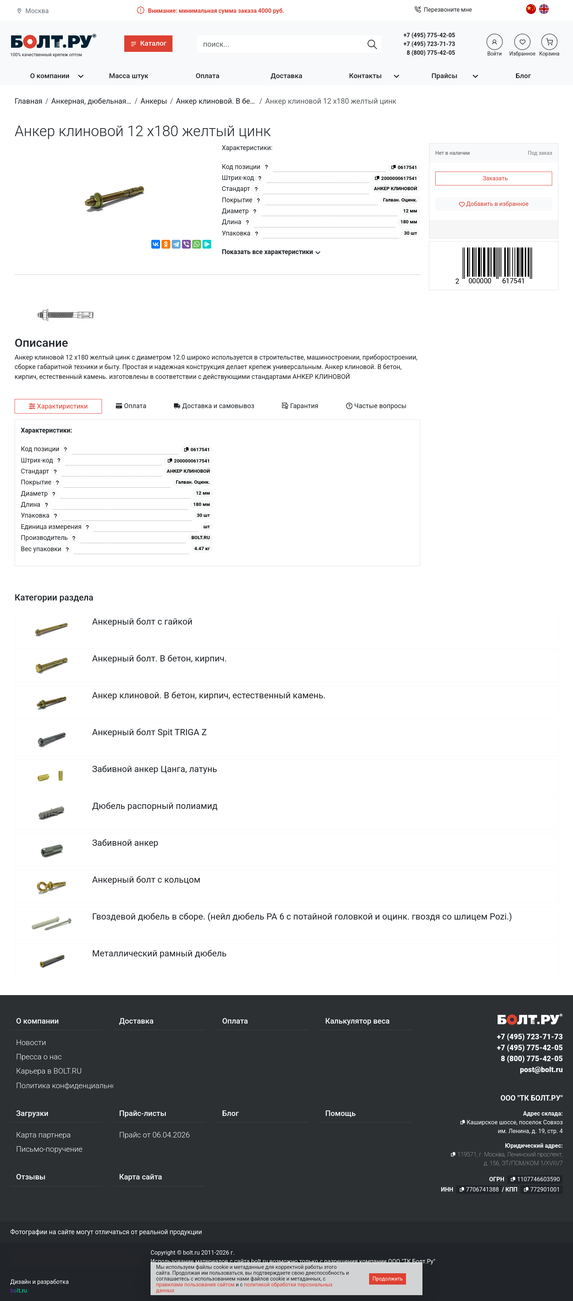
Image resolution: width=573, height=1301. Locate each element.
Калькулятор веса (357, 1021)
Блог (523, 76)
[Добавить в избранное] (493, 204)
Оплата (207, 76)
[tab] (58, 406)
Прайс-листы (142, 1113)
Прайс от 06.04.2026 (154, 1135)
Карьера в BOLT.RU (48, 1071)
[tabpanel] (217, 492)
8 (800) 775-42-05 (431, 52)
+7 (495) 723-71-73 (429, 44)
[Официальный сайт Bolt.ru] (53, 41)
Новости (31, 1042)
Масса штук (128, 76)
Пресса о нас (39, 1056)
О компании (49, 76)
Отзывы (31, 1177)
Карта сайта (140, 1177)
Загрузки (32, 1113)
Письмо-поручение (49, 1149)
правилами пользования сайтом (195, 1284)
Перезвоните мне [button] (443, 9)
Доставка (287, 76)
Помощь (340, 1113)
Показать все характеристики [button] (271, 252)
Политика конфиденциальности (64, 1085)
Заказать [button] (495, 178)
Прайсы (444, 76)
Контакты (365, 76)
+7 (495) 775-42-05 (429, 35)
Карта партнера (43, 1135)
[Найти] (372, 44)
